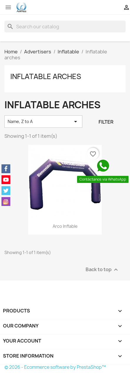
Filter (106, 122)
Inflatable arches (45, 76)
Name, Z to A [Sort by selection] (43, 121)
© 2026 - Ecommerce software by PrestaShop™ (55, 367)
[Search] (65, 26)
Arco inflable (65, 226)
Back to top (102, 269)
